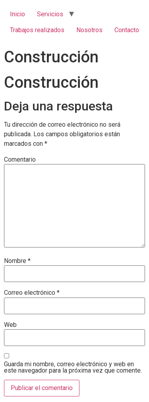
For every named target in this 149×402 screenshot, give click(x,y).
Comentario (20, 160)
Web (10, 325)
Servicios (50, 14)
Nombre (17, 261)
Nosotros (89, 30)
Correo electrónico (32, 293)
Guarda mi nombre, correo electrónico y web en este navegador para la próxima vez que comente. (73, 367)
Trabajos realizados (37, 30)
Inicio (17, 14)
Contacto (126, 30)
